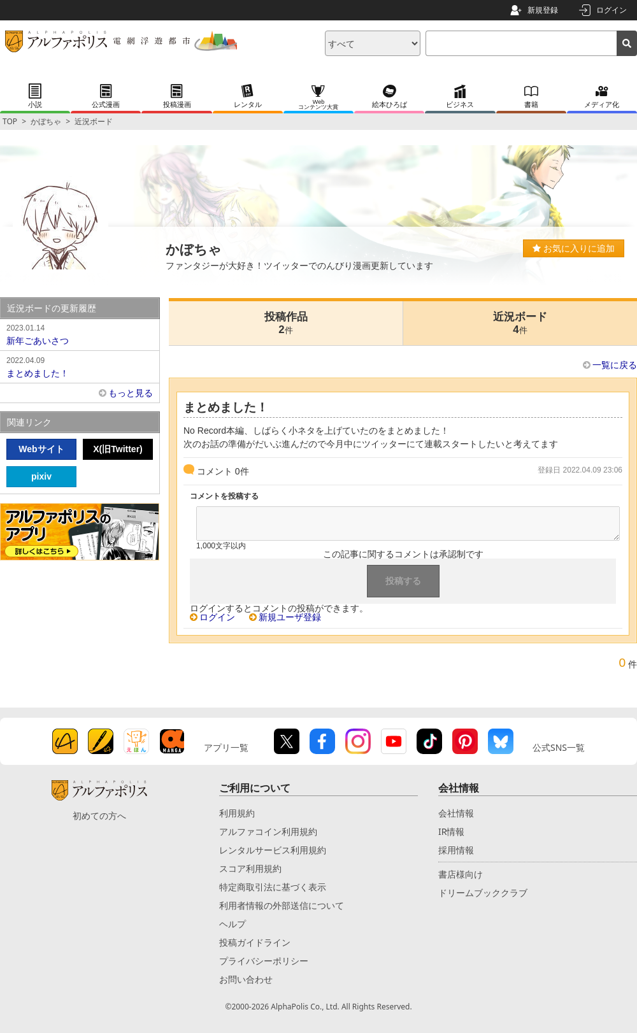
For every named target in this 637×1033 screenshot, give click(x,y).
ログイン (611, 9)
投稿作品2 (286, 323)
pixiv (41, 476)
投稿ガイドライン (254, 942)
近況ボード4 (520, 323)
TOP (10, 121)
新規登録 (542, 9)
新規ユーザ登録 (290, 617)
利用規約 (237, 813)
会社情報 (456, 813)
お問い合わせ (246, 979)
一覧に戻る (614, 365)
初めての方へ (99, 815)
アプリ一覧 (226, 747)
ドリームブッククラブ (482, 893)
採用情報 (456, 850)
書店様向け (460, 874)
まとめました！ (79, 366)
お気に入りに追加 (574, 248)
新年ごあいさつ (79, 334)
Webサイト (41, 449)
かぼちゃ (46, 121)
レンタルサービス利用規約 (272, 850)
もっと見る (130, 393)
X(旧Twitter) (118, 449)
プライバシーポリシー (263, 961)
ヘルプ (232, 924)
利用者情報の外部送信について (281, 905)
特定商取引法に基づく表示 (272, 887)
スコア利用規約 (250, 868)
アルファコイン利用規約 (268, 831)
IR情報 (451, 831)
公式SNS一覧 (559, 747)
